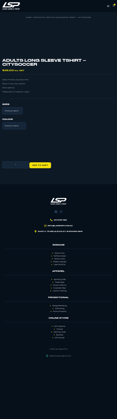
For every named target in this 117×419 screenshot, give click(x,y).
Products (39, 17)
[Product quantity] (15, 223)
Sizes (5, 163)
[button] (108, 6)
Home (29, 17)
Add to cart (41, 222)
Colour (7, 178)
